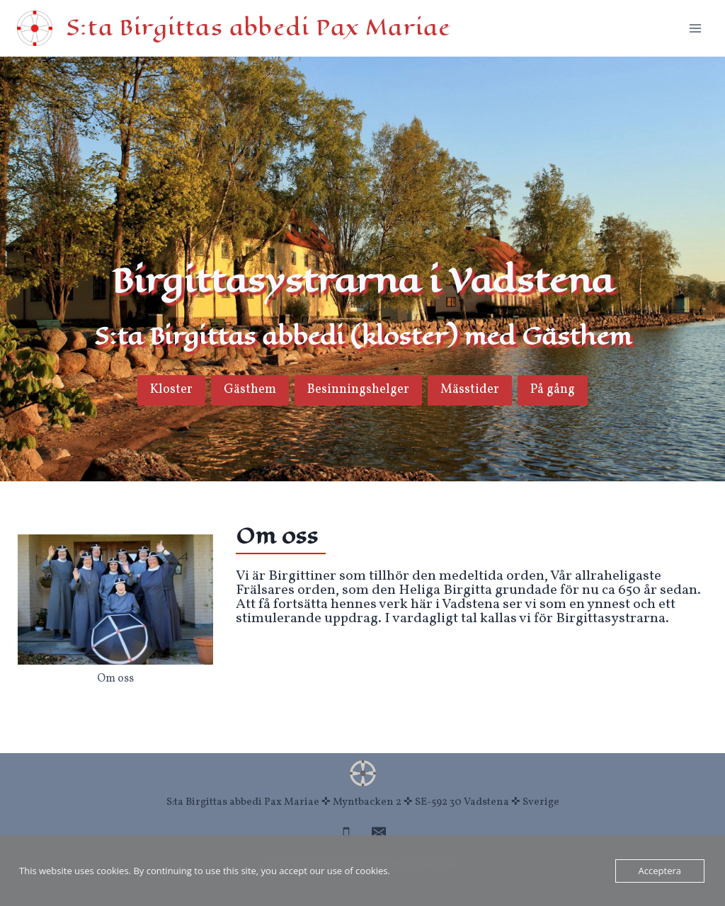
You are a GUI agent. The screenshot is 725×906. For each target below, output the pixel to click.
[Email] (379, 832)
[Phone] (346, 832)
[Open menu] (695, 28)
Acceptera (660, 870)
